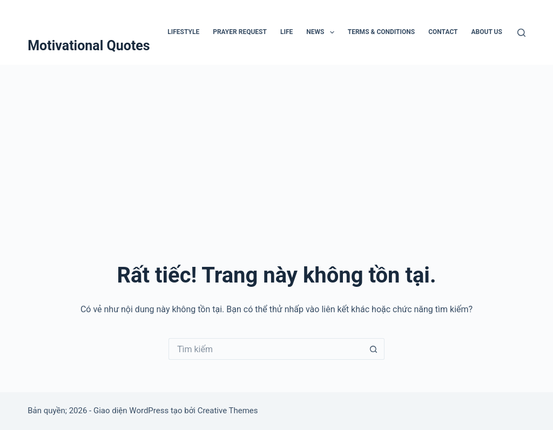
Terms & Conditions (381, 32)
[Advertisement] (276, 145)
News (322, 32)
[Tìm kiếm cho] (265, 349)
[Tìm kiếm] (521, 33)
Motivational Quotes (89, 45)
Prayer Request (240, 32)
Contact (442, 32)
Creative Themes (228, 410)
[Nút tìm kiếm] (374, 349)
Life (286, 32)
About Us (486, 32)
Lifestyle (183, 32)
